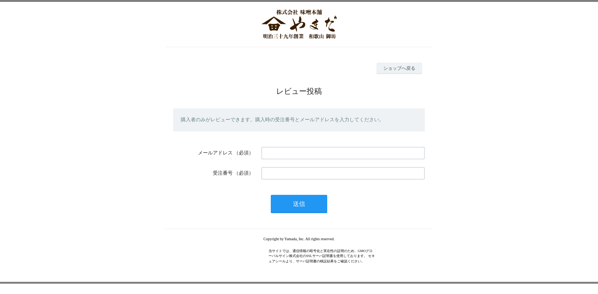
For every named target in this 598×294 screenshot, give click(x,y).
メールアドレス (215, 153)
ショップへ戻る (399, 68)
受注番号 (223, 173)
